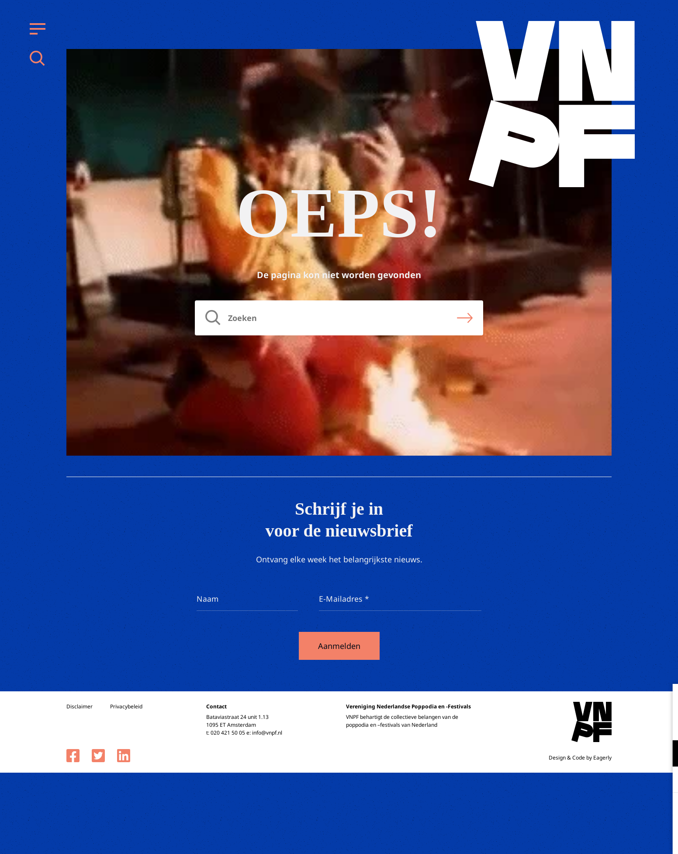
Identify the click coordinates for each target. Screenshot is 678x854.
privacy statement (634, 725)
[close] (664, 699)
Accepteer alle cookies (603, 812)
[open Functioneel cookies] (664, 754)
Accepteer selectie (604, 838)
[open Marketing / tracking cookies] (664, 781)
